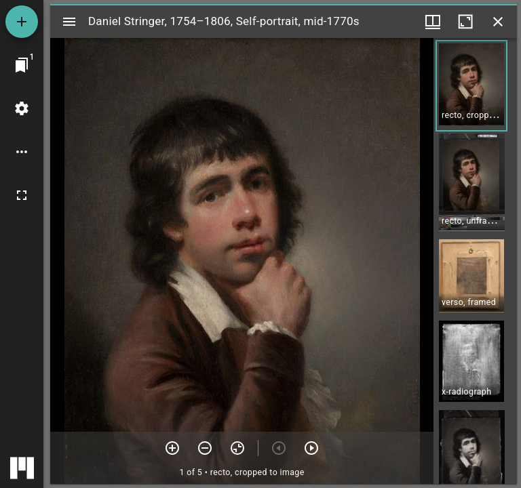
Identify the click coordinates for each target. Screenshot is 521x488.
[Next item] (311, 448)
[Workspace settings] (21, 108)
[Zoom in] (172, 448)
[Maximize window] (465, 21)
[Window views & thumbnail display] (433, 21)
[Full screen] (21, 195)
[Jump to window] (21, 65)
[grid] (475, 261)
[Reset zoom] (237, 448)
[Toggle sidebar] (69, 21)
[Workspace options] (21, 152)
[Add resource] (21, 21)
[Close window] (498, 21)
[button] (471, 85)
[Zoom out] (205, 448)
